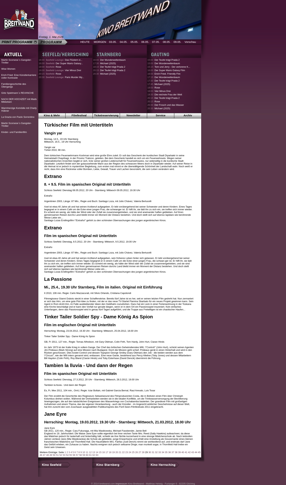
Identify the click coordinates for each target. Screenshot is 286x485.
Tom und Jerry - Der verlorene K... (172, 66)
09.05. (177, 41)
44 (196, 452)
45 (199, 452)
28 (143, 452)
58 (80, 455)
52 (60, 455)
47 (44, 455)
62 (93, 455)
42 (189, 452)
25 (133, 452)
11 (87, 452)
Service (160, 115)
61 (90, 455)
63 (97, 455)
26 (136, 452)
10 (83, 452)
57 (77, 455)
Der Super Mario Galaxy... (64, 63)
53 (64, 455)
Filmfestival (79, 115)
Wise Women (8, 68)
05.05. (134, 41)
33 (159, 452)
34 (163, 452)
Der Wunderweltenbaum (113, 60)
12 (90, 452)
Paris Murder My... (65, 77)
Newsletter (133, 115)
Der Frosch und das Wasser (169, 105)
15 (100, 452)
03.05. (113, 41)
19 (113, 452)
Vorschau (190, 41)
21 (120, 452)
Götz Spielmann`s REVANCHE (17, 93)
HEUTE (85, 41)
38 (176, 452)
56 (74, 455)
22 (123, 452)
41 (186, 452)
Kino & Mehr (52, 115)
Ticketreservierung (106, 115)
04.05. (123, 41)
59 (83, 455)
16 (103, 452)
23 (126, 452)
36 (169, 452)
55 (70, 455)
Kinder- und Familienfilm (14, 132)
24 (130, 452)
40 (182, 452)
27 (139, 452)
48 (47, 455)
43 (192, 452)
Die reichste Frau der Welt (168, 94)
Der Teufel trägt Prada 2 (112, 66)
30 (149, 452)
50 (54, 455)
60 (87, 455)
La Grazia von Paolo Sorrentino (17, 117)
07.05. (156, 41)
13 (93, 452)
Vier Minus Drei (63, 70)
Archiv (187, 115)
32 (156, 452)
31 (153, 452)
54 (67, 455)
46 (41, 455)
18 (110, 452)
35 (166, 452)
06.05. (145, 41)
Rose (53, 66)
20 (116, 452)
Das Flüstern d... (64, 60)
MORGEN (100, 41)
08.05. (167, 41)
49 (50, 455)
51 (57, 455)
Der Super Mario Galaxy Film (169, 70)
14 (97, 452)
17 (106, 452)
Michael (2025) (108, 63)
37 (172, 452)
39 (179, 452)
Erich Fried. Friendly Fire (167, 73)
